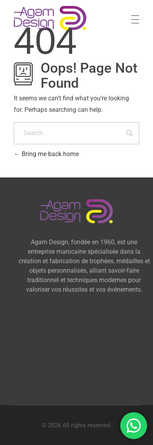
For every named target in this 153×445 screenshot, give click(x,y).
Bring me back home (46, 154)
